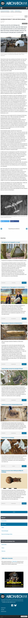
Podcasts (3, 551)
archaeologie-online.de (5, 10)
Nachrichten (4, 521)
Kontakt (2, 609)
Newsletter (15, 561)
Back (14, 512)
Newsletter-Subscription (7, 558)
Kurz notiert (17, 10)
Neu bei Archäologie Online (7, 534)
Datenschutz (3, 611)
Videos (3, 547)
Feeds (3, 527)
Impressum (3, 607)
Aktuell (12, 10)
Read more (24, 282)
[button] (5, 221)
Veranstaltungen (5, 530)
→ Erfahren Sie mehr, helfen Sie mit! (8, 602)
